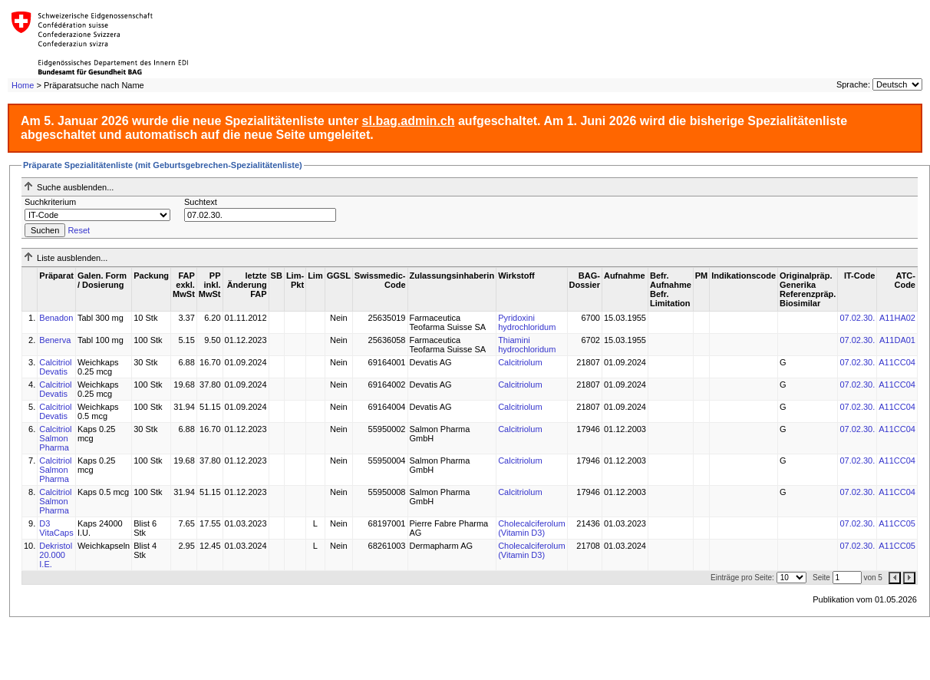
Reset (79, 230)
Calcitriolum (520, 362)
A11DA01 (897, 340)
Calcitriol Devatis (55, 367)
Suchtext (200, 201)
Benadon (56, 317)
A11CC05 (897, 523)
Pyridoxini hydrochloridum (527, 322)
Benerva (55, 340)
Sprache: (853, 84)
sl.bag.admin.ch (408, 120)
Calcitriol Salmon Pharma (55, 438)
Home (23, 85)
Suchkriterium (50, 201)
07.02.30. (857, 317)
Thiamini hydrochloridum (527, 344)
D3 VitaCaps (56, 528)
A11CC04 (897, 362)
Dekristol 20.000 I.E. (55, 555)
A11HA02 (897, 317)
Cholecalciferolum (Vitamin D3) (531, 528)
